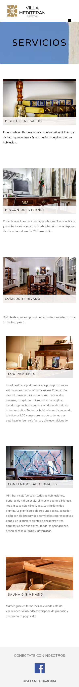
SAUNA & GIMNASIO (25, 594)
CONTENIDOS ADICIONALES (32, 484)
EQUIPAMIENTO (22, 374)
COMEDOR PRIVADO (22, 299)
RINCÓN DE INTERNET (24, 210)
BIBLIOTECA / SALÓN (23, 121)
